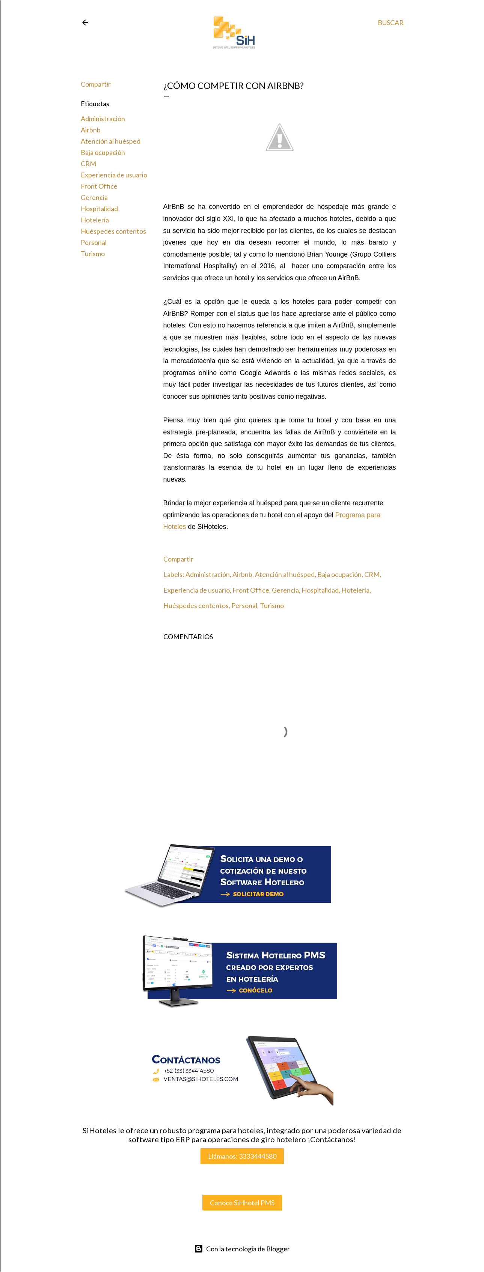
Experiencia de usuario (114, 175)
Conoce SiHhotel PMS (242, 1202)
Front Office (99, 186)
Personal (94, 242)
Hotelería (95, 220)
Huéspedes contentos (113, 231)
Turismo (93, 253)
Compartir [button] (96, 84)
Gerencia (94, 197)
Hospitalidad (99, 208)
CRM (88, 163)
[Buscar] (391, 23)
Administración (103, 118)
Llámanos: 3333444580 (242, 1156)
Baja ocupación (103, 152)
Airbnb (91, 130)
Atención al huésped (110, 141)
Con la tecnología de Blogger (242, 1248)
